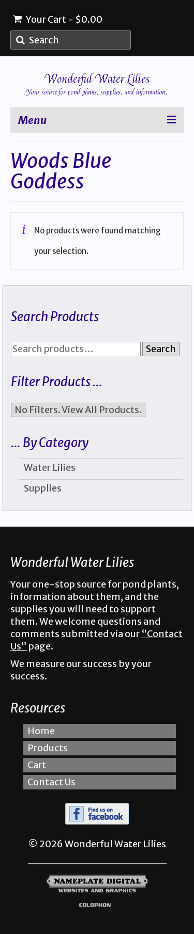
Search (161, 349)
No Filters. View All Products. (78, 410)
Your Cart (57, 19)
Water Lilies (50, 467)
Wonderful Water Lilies (97, 79)
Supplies (43, 488)
